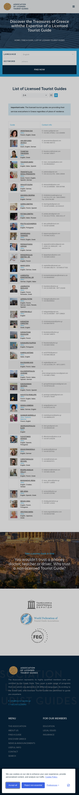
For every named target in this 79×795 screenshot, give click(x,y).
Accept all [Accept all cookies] (13, 785)
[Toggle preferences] (53, 785)
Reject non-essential (33, 785)
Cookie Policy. (51, 777)
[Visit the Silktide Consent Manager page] (68, 785)
